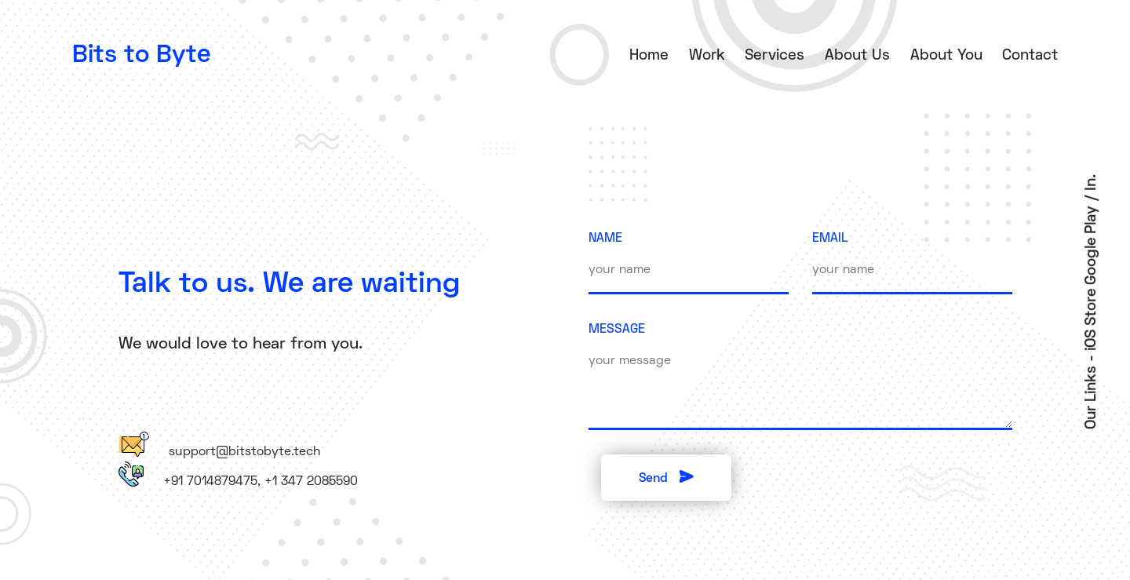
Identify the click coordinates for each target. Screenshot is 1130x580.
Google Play (1092, 244)
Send (666, 477)
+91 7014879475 (210, 481)
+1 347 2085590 (311, 481)
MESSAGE (617, 329)
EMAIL (830, 238)
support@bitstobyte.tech (244, 452)
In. (1092, 181)
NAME (605, 238)
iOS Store (1092, 319)
